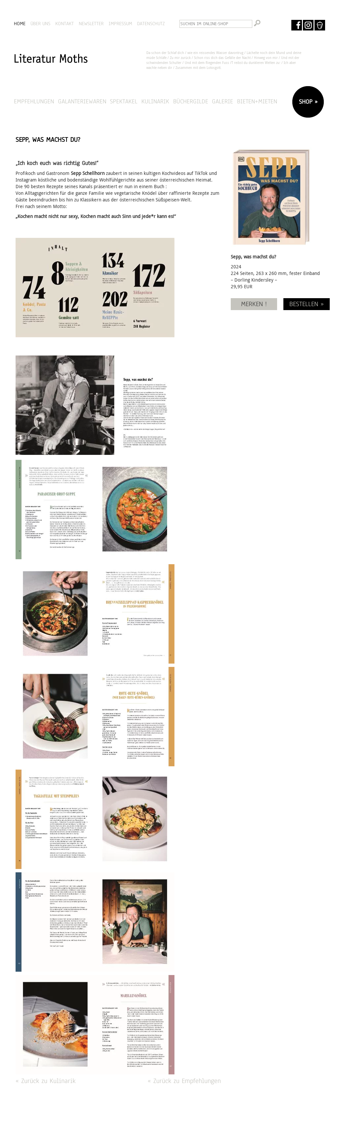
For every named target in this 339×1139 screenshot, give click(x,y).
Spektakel (123, 101)
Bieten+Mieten (257, 101)
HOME (19, 23)
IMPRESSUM (120, 23)
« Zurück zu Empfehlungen (184, 1080)
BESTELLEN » (306, 303)
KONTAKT (64, 23)
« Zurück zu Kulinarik (45, 1080)
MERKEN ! (254, 303)
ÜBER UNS (40, 23)
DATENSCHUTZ (151, 23)
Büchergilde (190, 101)
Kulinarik (155, 101)
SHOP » (307, 101)
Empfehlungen (34, 101)
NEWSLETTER (91, 23)
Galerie (222, 101)
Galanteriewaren (82, 101)
